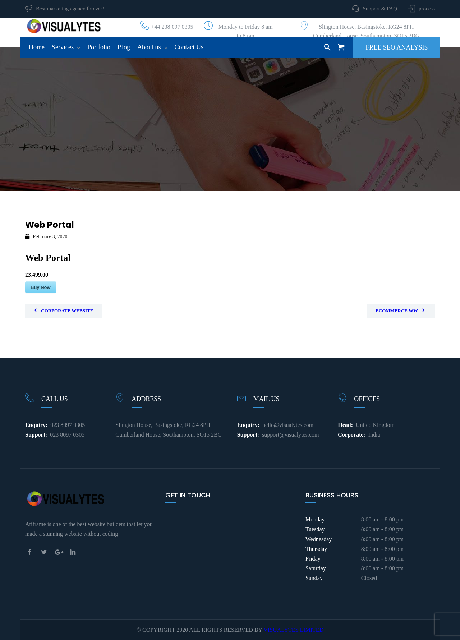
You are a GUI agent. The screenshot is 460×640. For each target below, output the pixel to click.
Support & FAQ (380, 8)
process (427, 8)
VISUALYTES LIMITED (293, 630)
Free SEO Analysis (396, 47)
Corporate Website (63, 310)
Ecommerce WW (400, 310)
